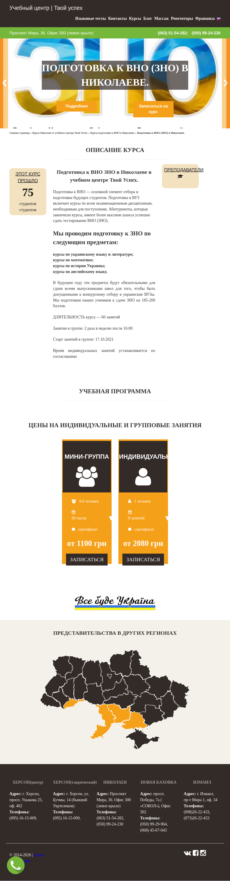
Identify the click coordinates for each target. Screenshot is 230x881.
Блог (147, 18)
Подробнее (77, 106)
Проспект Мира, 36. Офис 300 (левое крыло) (51, 33)
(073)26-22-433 (196, 818)
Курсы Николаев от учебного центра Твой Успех (60, 132)
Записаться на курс (153, 109)
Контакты (117, 18)
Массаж (161, 18)
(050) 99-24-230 (206, 33)
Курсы (135, 18)
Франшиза (205, 18)
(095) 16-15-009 (22, 818)
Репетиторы (182, 18)
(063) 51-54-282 (110, 818)
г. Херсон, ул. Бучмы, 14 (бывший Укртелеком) (71, 800)
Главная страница (19, 132)
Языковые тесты (90, 18)
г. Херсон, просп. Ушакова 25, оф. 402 (26, 800)
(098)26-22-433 (196, 812)
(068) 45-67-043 (153, 830)
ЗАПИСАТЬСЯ (87, 559)
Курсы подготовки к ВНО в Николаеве (112, 132)
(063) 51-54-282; (173, 33)
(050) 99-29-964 (153, 824)
